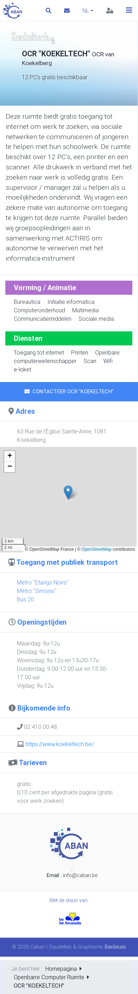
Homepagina (61, 968)
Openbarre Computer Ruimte (49, 977)
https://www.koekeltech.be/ (59, 744)
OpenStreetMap (96, 549)
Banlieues (115, 947)
